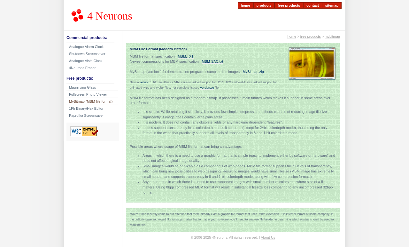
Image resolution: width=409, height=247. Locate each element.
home (245, 5)
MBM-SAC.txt (212, 61)
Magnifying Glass (82, 87)
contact (312, 5)
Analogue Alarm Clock (86, 47)
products (263, 5)
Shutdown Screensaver (87, 54)
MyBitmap (90, 101)
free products (289, 5)
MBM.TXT (186, 56)
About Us (268, 237)
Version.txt (207, 87)
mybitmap (332, 36)
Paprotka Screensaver (86, 115)
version (144, 82)
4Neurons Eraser (82, 68)
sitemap (332, 5)
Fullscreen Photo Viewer (88, 94)
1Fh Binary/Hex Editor (86, 108)
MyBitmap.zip (253, 72)
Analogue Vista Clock (85, 61)
